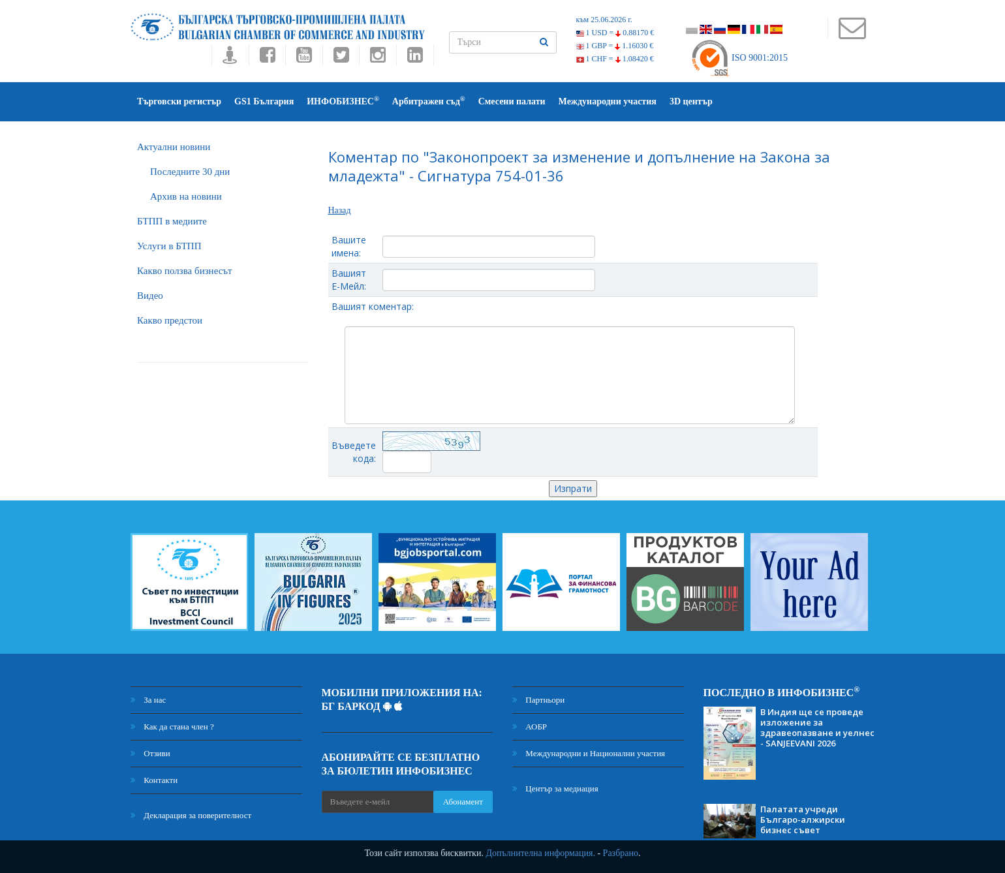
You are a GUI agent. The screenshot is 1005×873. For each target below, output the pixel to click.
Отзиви (150, 753)
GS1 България (264, 101)
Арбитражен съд (428, 100)
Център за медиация (555, 788)
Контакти (154, 780)
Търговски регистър (179, 101)
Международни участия (608, 101)
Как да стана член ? (172, 726)
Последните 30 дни (190, 171)
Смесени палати (512, 101)
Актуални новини (173, 147)
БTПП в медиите (172, 221)
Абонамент (463, 801)
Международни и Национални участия (588, 753)
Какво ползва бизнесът (184, 271)
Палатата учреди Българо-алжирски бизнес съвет (802, 819)
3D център (691, 101)
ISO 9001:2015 (739, 58)
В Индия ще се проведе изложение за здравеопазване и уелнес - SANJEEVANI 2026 (817, 727)
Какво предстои (169, 320)
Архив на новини (186, 196)
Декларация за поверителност (191, 815)
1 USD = (615, 32)
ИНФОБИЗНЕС (343, 100)
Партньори (538, 700)
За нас (148, 700)
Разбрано (620, 853)
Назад (339, 210)
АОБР (529, 726)
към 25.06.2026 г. (604, 19)
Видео (150, 295)
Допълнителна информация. (540, 853)
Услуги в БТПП (169, 246)
